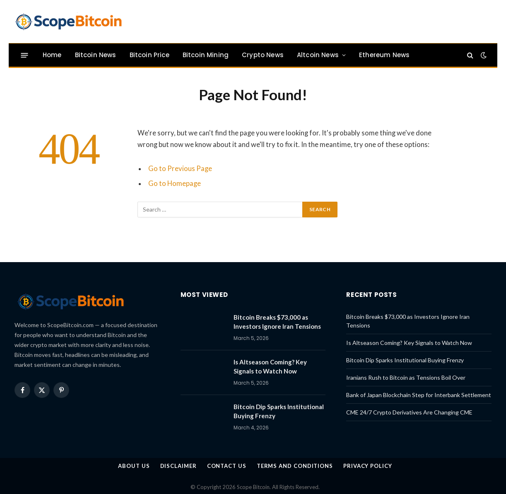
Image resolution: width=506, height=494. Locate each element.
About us (133, 466)
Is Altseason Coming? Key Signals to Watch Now (270, 366)
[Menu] (24, 55)
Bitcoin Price (149, 55)
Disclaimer (178, 466)
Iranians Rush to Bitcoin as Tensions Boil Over (405, 377)
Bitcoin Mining (206, 55)
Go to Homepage (174, 183)
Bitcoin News (95, 55)
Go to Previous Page (180, 168)
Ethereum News (384, 55)
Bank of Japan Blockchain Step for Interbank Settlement (418, 394)
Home (52, 55)
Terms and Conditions (295, 466)
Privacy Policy (367, 466)
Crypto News (263, 55)
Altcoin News (318, 55)
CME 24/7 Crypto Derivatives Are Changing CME (409, 412)
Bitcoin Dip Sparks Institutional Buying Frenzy (279, 411)
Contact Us (226, 466)
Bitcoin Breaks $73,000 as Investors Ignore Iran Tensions (277, 321)
